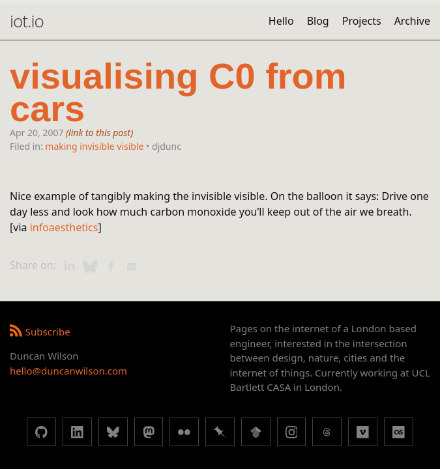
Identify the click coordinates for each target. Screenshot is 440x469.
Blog (318, 21)
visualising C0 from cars (178, 93)
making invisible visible (94, 146)
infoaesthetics (64, 227)
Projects (361, 21)
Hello (281, 21)
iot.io (27, 21)
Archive (412, 21)
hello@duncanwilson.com (68, 370)
